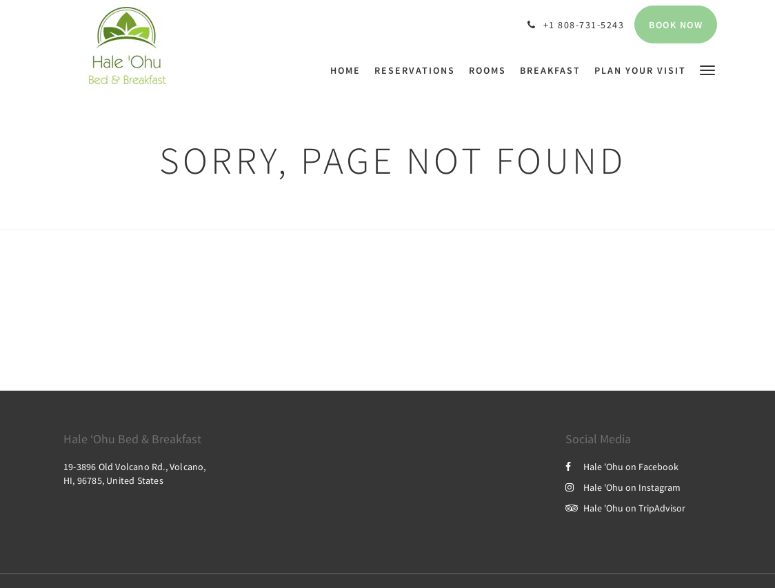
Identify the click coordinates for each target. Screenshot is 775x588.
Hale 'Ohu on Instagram (623, 487)
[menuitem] (349, 70)
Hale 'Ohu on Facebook (621, 466)
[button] (707, 69)
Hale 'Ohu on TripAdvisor (625, 508)
